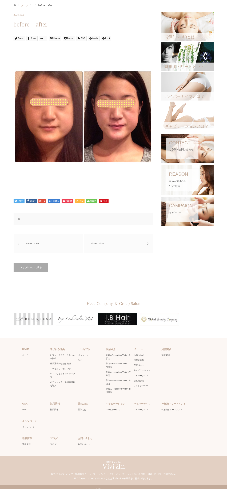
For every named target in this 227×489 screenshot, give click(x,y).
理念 (80, 355)
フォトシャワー (141, 380)
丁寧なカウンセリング (60, 364)
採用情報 (54, 404)
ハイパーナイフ (141, 370)
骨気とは (82, 404)
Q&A (24, 404)
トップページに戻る (31, 267)
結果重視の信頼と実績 (60, 358)
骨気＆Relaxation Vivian (109, 484)
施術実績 (165, 350)
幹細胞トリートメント (171, 404)
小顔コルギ (139, 350)
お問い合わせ (84, 439)
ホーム (25, 350)
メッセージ (83, 350)
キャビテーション (142, 365)
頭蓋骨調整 (139, 355)
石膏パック (139, 360)
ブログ (24, 5)
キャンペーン (28, 422)
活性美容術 (139, 375)
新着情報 (26, 439)
